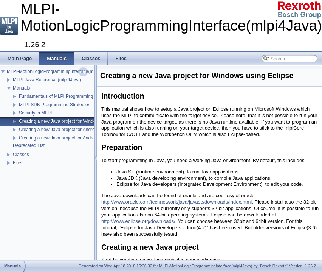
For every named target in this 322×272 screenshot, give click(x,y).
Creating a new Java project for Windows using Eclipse (74, 121)
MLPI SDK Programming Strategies (54, 104)
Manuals (21, 88)
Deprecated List (29, 145)
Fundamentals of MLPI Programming (56, 96)
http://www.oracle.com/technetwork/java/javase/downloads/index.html (176, 202)
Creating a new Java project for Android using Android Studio (80, 138)
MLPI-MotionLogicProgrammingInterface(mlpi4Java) (59, 71)
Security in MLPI (35, 113)
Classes (21, 154)
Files (17, 162)
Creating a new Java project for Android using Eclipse (72, 129)
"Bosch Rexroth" (273, 266)
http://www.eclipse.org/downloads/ (138, 221)
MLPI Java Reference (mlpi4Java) (47, 79)
